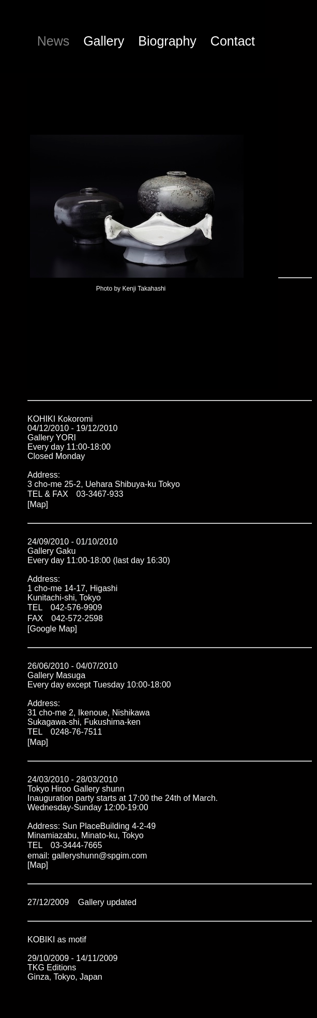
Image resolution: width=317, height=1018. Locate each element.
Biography (167, 41)
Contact (232, 41)
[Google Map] (52, 628)
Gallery (103, 41)
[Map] (37, 504)
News (53, 41)
